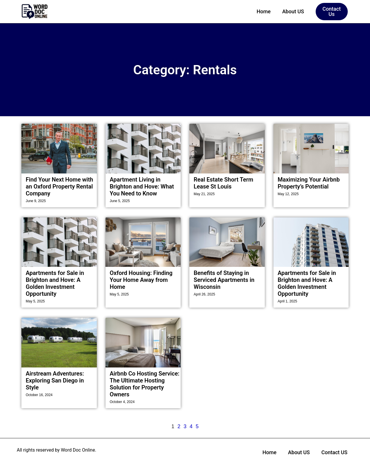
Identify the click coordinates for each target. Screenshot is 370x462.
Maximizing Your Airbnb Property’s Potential (309, 183)
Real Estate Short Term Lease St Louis (223, 183)
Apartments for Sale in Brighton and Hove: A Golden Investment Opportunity (55, 283)
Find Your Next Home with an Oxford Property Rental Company (59, 186)
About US (293, 11)
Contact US (334, 452)
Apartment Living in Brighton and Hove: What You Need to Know (142, 186)
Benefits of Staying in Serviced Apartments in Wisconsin (224, 279)
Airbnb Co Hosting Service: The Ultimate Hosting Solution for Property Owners (145, 384)
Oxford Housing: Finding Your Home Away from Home (141, 279)
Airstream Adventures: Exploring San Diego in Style (55, 380)
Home (264, 11)
